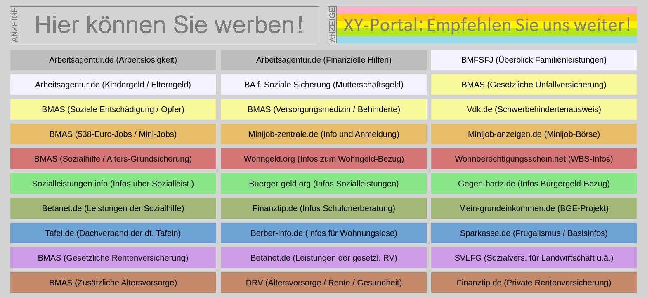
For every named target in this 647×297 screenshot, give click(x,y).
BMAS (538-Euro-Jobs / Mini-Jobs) (113, 134)
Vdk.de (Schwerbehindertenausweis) (534, 109)
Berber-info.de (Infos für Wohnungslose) (323, 233)
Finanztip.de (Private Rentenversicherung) (534, 282)
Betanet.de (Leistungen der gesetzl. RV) (323, 257)
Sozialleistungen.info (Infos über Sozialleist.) (113, 183)
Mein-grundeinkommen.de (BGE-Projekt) (534, 208)
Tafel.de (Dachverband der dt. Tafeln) (113, 233)
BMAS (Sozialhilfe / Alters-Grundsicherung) (113, 158)
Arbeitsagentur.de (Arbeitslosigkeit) (113, 59)
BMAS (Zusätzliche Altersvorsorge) (113, 282)
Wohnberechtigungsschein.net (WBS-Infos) (534, 158)
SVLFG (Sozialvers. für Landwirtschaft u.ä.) (534, 257)
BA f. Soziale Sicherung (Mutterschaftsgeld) (324, 84)
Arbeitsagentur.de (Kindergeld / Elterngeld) (113, 84)
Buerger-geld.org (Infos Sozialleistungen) (324, 183)
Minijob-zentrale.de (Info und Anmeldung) (323, 134)
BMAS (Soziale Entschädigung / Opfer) (113, 109)
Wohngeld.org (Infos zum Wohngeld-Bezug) (324, 158)
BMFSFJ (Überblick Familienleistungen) (534, 59)
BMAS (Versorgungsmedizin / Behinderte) (324, 109)
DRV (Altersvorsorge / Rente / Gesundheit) (324, 282)
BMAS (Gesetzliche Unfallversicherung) (533, 84)
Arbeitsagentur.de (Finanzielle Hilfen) (324, 59)
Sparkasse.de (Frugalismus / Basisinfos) (534, 233)
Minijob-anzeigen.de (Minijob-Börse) (534, 134)
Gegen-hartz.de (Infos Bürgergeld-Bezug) (534, 183)
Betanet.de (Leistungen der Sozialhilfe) (113, 208)
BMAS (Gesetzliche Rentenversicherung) (113, 257)
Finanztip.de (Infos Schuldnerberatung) (324, 208)
